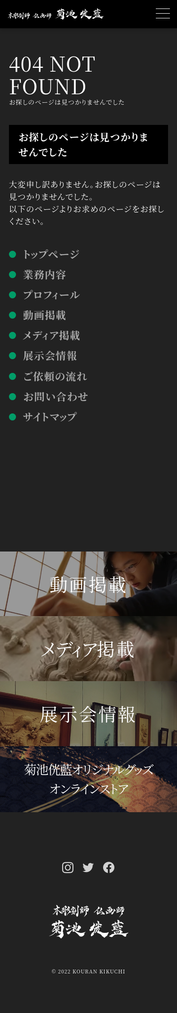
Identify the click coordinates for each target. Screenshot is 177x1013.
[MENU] (163, 14)
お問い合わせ (55, 396)
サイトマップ (50, 416)
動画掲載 (44, 314)
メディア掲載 (51, 335)
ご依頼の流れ (55, 376)
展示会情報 (50, 355)
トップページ (51, 254)
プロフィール (51, 294)
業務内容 (44, 274)
